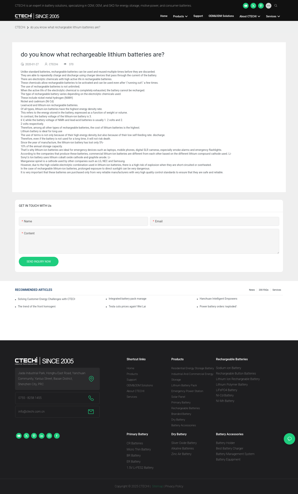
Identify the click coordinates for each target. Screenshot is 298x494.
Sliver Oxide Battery (184, 443)
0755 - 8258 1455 (30, 398)
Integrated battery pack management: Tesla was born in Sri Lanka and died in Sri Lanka (128, 298)
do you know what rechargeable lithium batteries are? (65, 27)
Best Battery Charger (229, 448)
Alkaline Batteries (182, 448)
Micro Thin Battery (139, 449)
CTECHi (20, 27)
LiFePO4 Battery (226, 390)
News (252, 290)
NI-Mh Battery (225, 401)
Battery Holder (225, 443)
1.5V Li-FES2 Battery (140, 467)
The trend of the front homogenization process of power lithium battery (37, 306)
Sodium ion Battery (228, 368)
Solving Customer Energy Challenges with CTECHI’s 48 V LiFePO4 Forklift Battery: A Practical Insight (46, 299)
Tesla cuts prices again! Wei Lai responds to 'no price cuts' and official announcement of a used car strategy (128, 306)
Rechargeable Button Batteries (236, 373)
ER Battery (134, 461)
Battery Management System (235, 454)
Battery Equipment (228, 459)
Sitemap (157, 486)
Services (277, 290)
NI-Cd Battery (225, 395)
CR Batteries (135, 443)
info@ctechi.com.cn (31, 411)
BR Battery (134, 455)
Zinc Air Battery (181, 454)
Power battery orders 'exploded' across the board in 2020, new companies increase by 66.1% (219, 306)
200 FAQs (264, 290)
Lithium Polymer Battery (232, 384)
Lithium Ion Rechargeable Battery (238, 379)
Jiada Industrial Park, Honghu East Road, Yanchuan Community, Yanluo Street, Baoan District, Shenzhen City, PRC (51, 378)
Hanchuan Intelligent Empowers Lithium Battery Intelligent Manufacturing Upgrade (219, 298)
